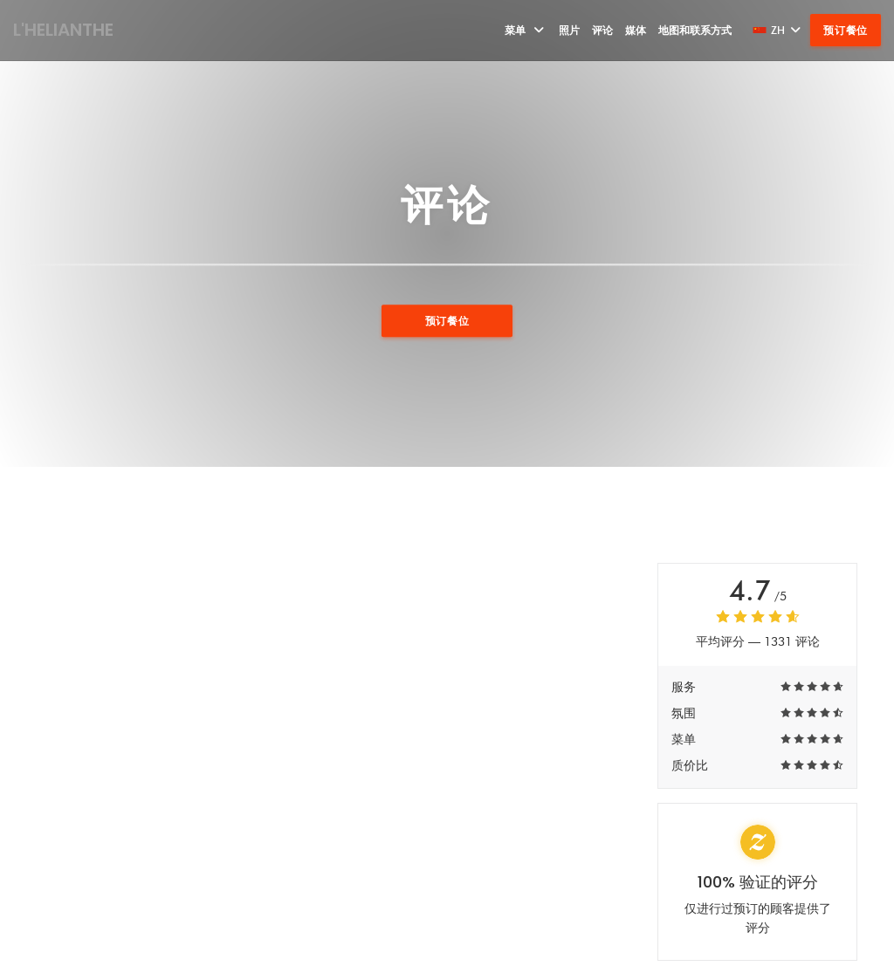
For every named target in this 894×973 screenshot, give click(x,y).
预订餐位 (845, 30)
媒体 (635, 30)
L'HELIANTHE (63, 29)
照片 (569, 30)
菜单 (526, 30)
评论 (602, 30)
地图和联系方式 (695, 30)
